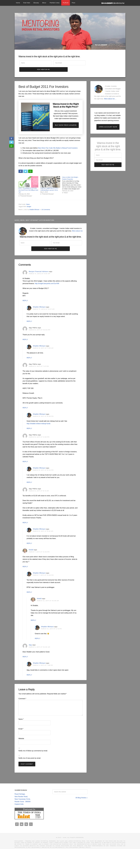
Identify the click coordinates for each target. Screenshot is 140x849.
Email (20, 723)
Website (21, 732)
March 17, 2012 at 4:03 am (39, 267)
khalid (31, 544)
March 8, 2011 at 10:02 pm (39, 324)
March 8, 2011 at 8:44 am (43, 525)
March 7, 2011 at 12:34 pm (39, 546)
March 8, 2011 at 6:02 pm (43, 464)
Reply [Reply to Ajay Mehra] (25, 334)
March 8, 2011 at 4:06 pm (39, 431)
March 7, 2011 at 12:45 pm (43, 569)
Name (21, 713)
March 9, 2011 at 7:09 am (43, 342)
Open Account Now (108, 121)
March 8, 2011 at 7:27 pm (39, 360)
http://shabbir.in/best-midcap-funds (38, 417)
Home (17, 214)
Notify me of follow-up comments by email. (33, 745)
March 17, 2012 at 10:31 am (44, 303)
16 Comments (46, 203)
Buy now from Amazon (65, 119)
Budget (29, 200)
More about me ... (110, 92)
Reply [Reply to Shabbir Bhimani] (29, 315)
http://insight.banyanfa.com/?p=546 (47, 277)
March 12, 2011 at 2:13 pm (51, 623)
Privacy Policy (85, 841)
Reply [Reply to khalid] (25, 561)
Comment (22, 693)
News (28, 198)
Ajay (30, 639)
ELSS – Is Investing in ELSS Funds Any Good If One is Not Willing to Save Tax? (28, 184)
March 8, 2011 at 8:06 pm (43, 410)
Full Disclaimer (72, 841)
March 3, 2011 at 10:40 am (39, 641)
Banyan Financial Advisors (39, 265)
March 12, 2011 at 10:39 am (48, 594)
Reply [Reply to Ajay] (25, 651)
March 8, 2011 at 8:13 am (39, 485)
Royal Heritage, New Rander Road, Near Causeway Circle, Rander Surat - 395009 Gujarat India (23, 793)
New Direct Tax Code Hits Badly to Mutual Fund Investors (58, 142)
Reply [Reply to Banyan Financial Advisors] (25, 295)
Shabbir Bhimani (113, 3)
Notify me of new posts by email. (29, 752)
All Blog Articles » (81, 792)
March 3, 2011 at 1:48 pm (43, 659)
